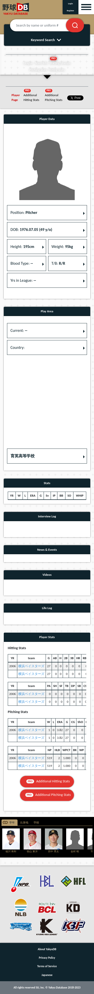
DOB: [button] (31, 229)
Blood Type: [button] (22, 263)
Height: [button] (22, 246)
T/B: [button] (58, 263)
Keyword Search (47, 40)
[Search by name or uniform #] (44, 25)
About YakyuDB (47, 949)
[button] (47, 456)
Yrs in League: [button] (23, 280)
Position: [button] (24, 212)
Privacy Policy (47, 957)
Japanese (47, 975)
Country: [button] (18, 347)
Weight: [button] (62, 246)
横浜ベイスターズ (31, 666)
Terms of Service (47, 966)
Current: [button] (19, 330)
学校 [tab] (36, 822)
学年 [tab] (12, 822)
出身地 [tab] (24, 822)
